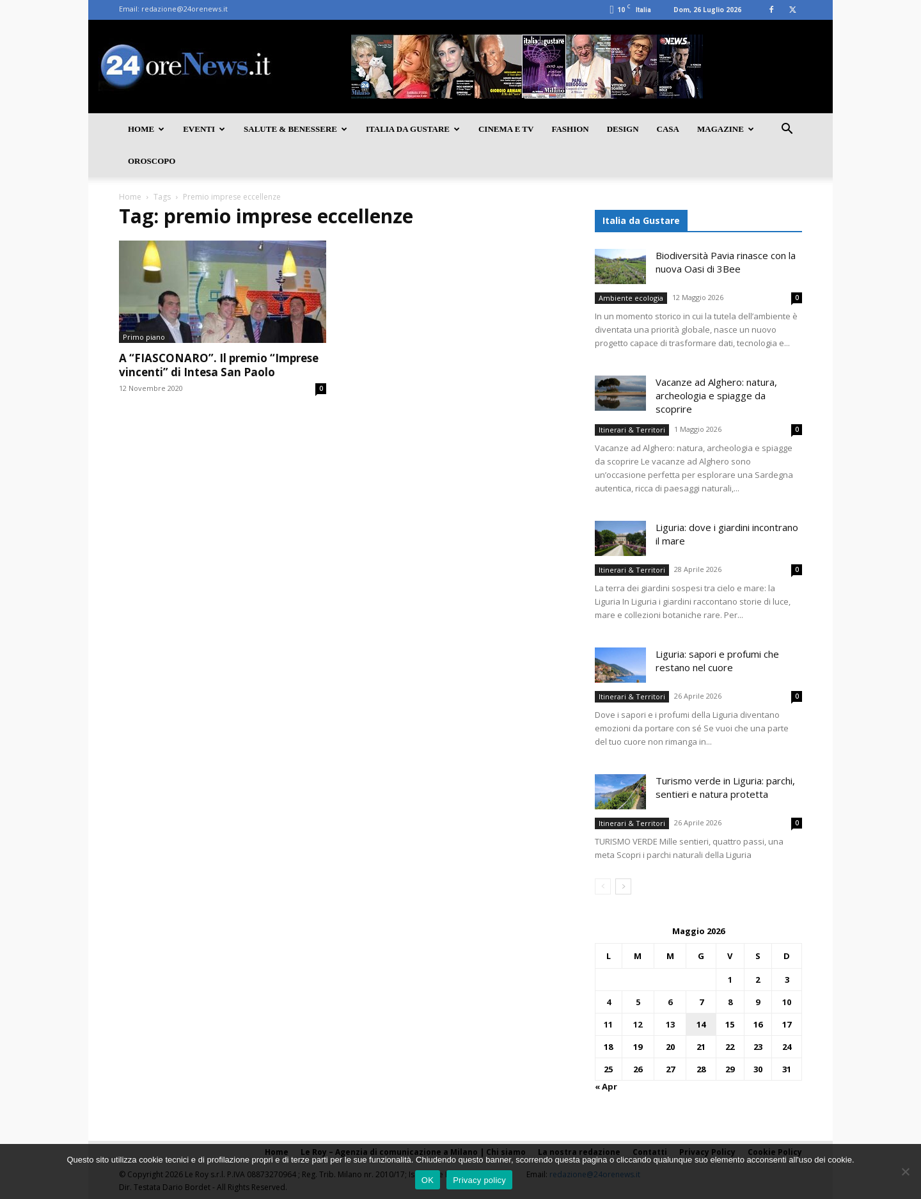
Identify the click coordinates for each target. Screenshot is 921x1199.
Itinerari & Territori (632, 429)
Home (146, 129)
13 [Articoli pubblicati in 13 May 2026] (670, 1024)
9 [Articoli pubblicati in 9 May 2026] (757, 1002)
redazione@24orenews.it (184, 8)
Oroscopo (151, 161)
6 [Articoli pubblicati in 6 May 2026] (670, 1002)
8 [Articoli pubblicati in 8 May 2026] (730, 1002)
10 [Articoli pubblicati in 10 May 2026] (786, 1002)
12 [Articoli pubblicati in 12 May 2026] (637, 1024)
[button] (786, 130)
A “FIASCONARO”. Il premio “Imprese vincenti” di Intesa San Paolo (219, 365)
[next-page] (623, 886)
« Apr (606, 1086)
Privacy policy (479, 1180)
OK (427, 1180)
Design (623, 129)
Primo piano (144, 337)
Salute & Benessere (295, 129)
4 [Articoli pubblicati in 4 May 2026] (608, 1002)
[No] (905, 1171)
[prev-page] (603, 886)
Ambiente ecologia (631, 298)
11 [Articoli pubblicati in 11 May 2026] (608, 1024)
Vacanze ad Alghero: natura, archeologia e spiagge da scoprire (716, 395)
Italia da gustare (413, 129)
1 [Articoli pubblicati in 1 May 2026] (730, 979)
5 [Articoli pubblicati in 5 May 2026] (638, 1002)
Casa (668, 129)
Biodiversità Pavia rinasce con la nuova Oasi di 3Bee (726, 262)
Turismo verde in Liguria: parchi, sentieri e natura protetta (725, 787)
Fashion (569, 129)
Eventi (204, 129)
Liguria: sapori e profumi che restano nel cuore (717, 660)
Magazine (725, 129)
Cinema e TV (505, 129)
